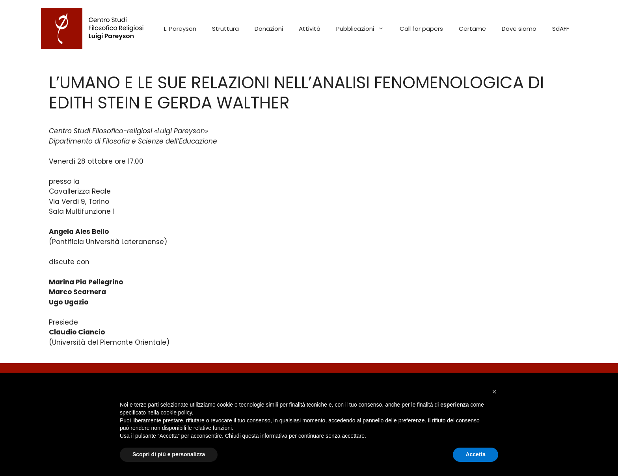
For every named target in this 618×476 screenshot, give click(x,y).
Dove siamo (519, 28)
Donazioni (269, 28)
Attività (309, 28)
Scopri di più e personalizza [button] (168, 454)
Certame (472, 28)
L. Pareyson (180, 28)
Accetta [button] (475, 454)
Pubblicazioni (364, 29)
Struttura (225, 28)
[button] (494, 391)
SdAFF (560, 28)
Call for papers (421, 28)
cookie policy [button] (176, 412)
